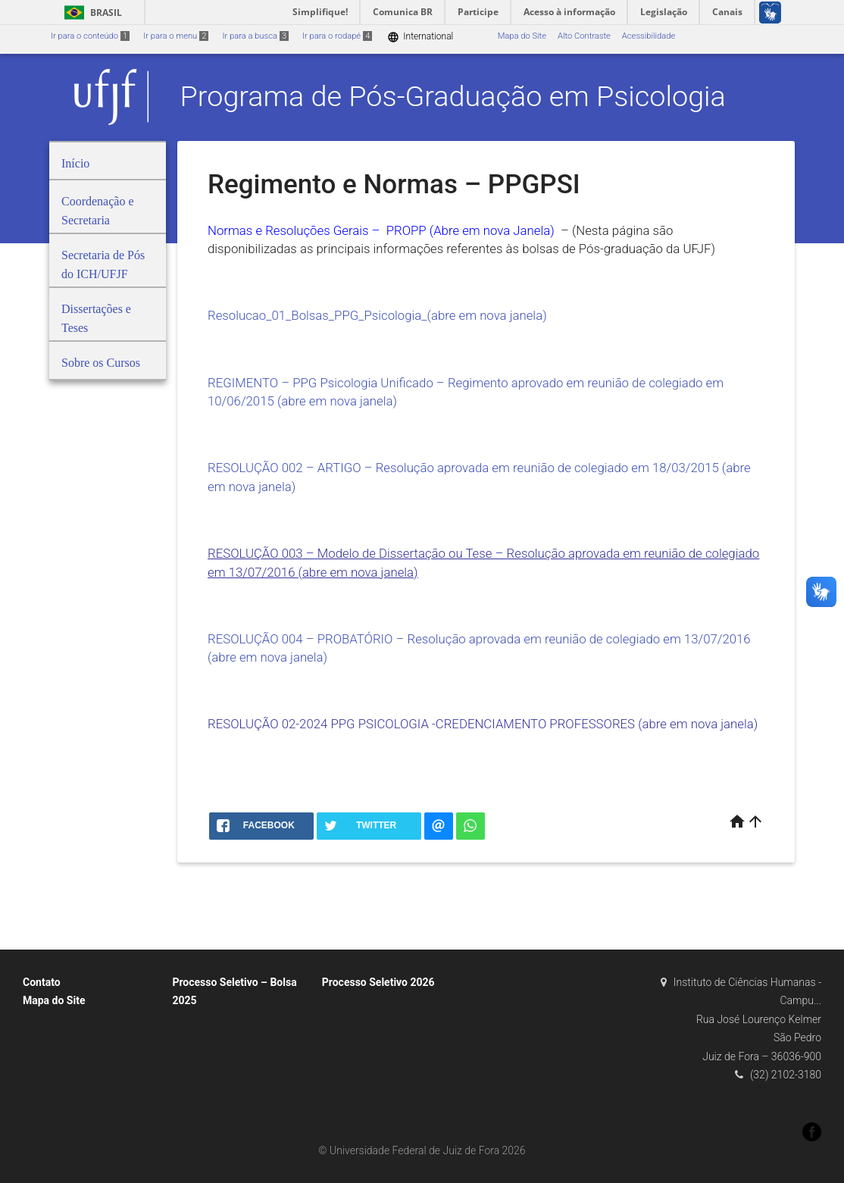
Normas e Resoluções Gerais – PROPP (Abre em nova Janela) (383, 230)
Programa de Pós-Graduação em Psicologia (453, 96)
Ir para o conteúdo (90, 36)
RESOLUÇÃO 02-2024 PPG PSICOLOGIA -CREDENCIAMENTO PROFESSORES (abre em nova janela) (483, 723)
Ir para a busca (255, 36)
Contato (42, 982)
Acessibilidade (648, 36)
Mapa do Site (522, 36)
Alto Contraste (584, 36)
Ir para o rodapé (337, 36)
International (420, 36)
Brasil (90, 12)
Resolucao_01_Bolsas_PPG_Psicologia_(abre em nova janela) (377, 315)
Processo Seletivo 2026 (378, 982)
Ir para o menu (175, 36)
